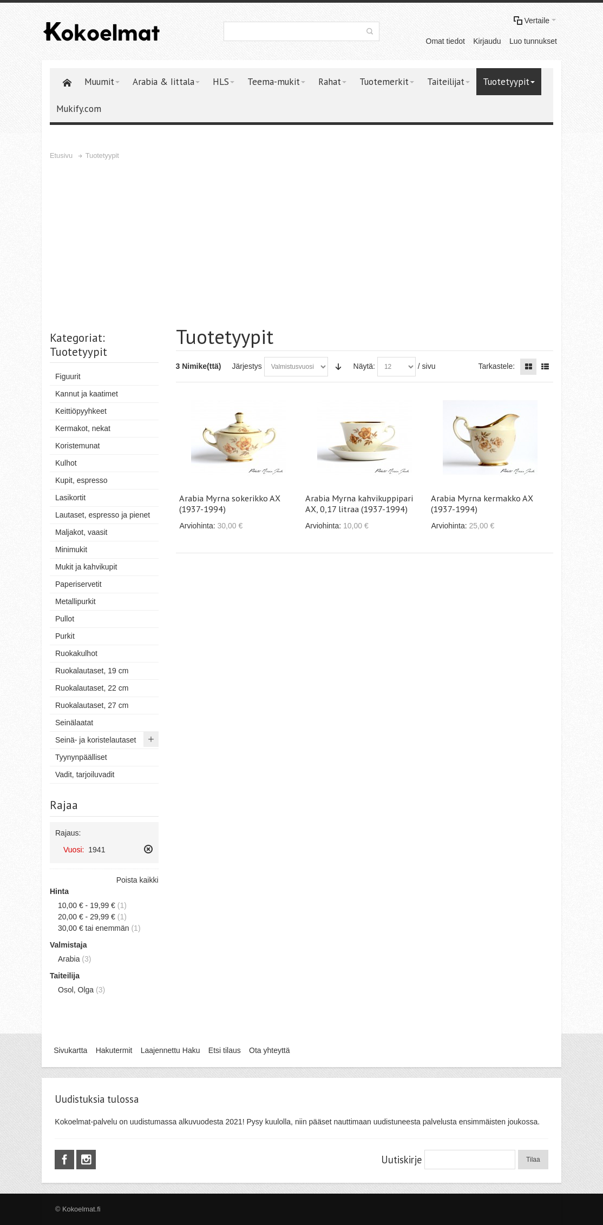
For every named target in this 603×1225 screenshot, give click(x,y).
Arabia (69, 959)
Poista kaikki (137, 880)
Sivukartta (70, 1050)
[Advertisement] (301, 243)
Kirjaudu (487, 41)
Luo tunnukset (533, 41)
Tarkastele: (496, 366)
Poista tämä (148, 849)
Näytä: (364, 366)
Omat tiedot (445, 41)
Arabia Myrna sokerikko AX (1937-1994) (229, 503)
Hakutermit (114, 1050)
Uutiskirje (401, 1159)
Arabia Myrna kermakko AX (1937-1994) (482, 503)
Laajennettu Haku (170, 1050)
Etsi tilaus (224, 1050)
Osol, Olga (76, 989)
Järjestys (247, 366)
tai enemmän (93, 928)
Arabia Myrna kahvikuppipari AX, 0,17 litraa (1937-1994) (359, 503)
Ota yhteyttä (269, 1050)
